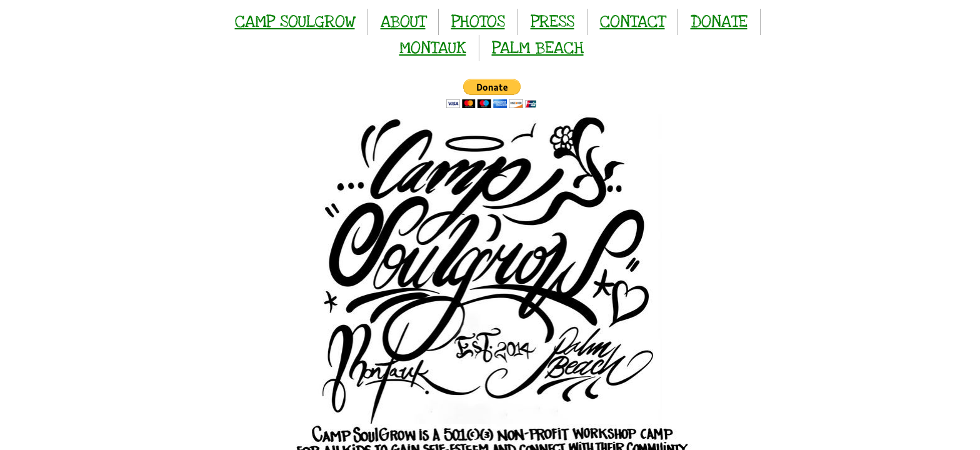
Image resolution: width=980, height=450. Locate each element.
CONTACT (632, 21)
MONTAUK (432, 48)
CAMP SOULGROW (295, 21)
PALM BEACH (538, 48)
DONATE (719, 21)
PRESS (552, 21)
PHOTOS (478, 21)
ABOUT (403, 21)
